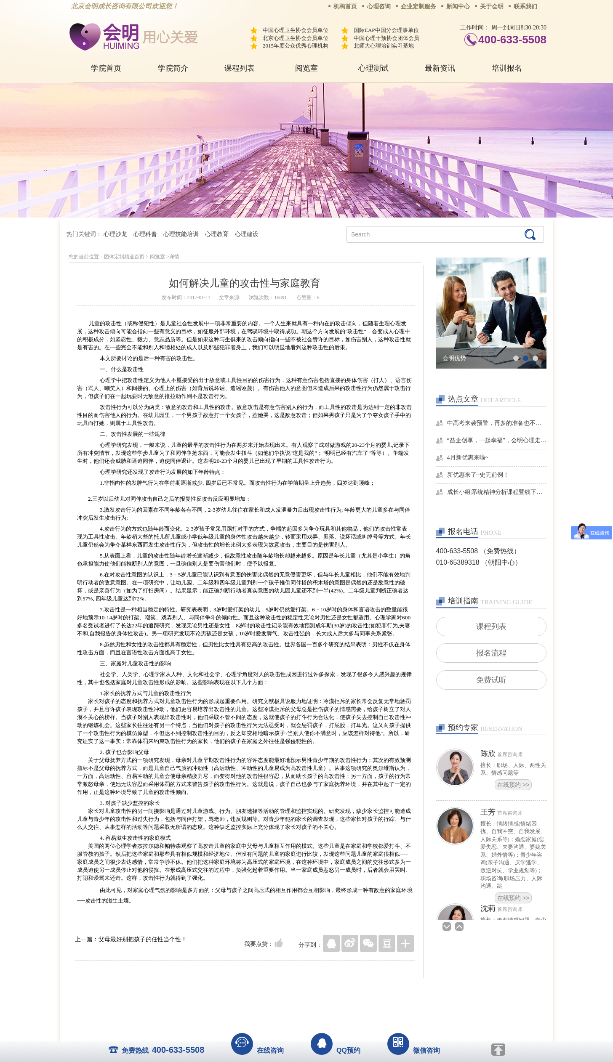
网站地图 (358, 990)
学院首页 (106, 68)
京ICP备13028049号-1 (338, 1002)
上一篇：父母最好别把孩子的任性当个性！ (131, 939)
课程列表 (239, 68)
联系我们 (525, 6)
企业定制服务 (418, 6)
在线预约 (513, 787)
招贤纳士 (289, 990)
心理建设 (247, 234)
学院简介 (173, 68)
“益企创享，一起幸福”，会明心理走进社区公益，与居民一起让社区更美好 (497, 440)
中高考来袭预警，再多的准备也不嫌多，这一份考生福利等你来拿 (497, 423)
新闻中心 (458, 6)
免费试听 (491, 682)
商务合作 (255, 990)
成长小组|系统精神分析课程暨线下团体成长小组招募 (497, 492)
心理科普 (145, 234)
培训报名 (507, 68)
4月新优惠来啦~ (468, 457)
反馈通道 (324, 990)
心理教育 (217, 234)
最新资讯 (440, 68)
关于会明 (492, 6)
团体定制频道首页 (124, 257)
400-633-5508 (512, 39)
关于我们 (221, 990)
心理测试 (373, 68)
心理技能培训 (181, 234)
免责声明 (392, 990)
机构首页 (345, 6)
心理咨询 (379, 6)
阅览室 (306, 68)
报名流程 (491, 654)
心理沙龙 (115, 234)
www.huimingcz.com (301, 1010)
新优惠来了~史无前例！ (478, 475)
